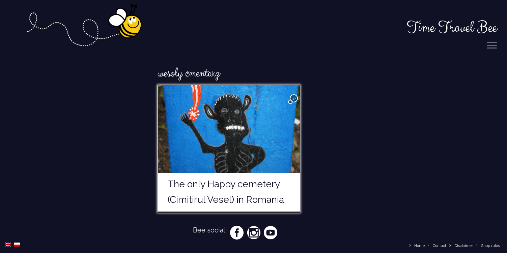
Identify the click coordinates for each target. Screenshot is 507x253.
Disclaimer (463, 246)
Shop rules (490, 246)
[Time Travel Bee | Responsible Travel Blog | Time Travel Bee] (83, 26)
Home (419, 246)
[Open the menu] (492, 46)
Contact (439, 246)
